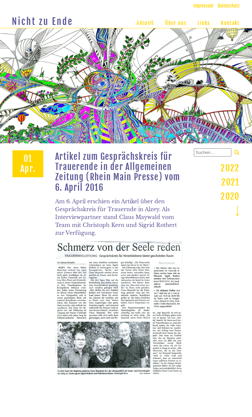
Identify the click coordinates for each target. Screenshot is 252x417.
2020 (229, 196)
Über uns (175, 23)
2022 (229, 168)
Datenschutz (229, 6)
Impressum (203, 6)
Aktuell (145, 23)
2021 (230, 182)
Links (204, 23)
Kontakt (230, 23)
